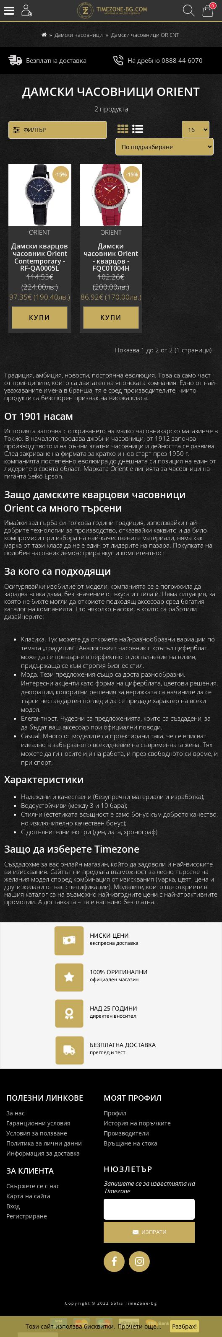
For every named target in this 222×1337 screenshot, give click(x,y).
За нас (15, 1113)
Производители (126, 1133)
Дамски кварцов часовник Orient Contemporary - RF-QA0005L (39, 256)
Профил (115, 1113)
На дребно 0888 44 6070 (158, 60)
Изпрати (149, 1232)
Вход (13, 1206)
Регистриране (26, 1216)
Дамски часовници (79, 35)
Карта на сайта (28, 1196)
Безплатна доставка (47, 60)
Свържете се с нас (33, 1186)
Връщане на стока (130, 1143)
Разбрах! (184, 1326)
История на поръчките (137, 1123)
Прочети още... (140, 1326)
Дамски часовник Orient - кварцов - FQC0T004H (111, 256)
